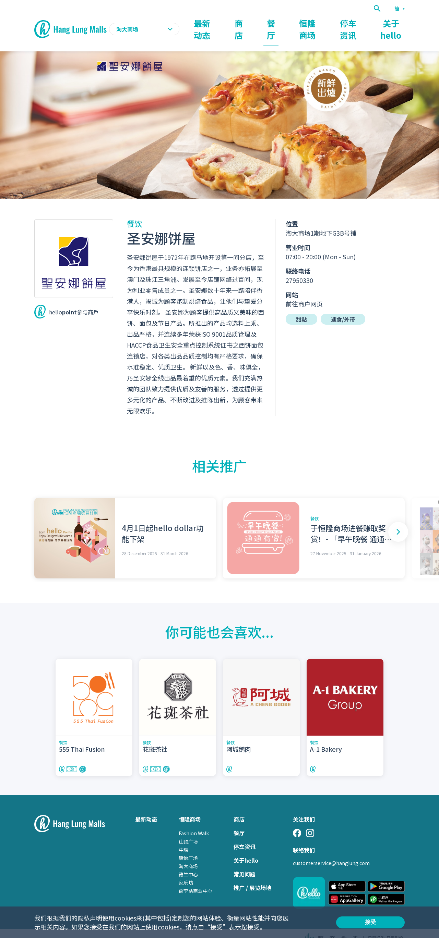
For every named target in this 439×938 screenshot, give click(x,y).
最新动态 (217, 22)
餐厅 (279, 22)
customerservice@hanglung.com (331, 849)
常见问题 (245, 860)
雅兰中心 (188, 861)
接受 (370, 922)
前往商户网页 (304, 290)
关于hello (392, 22)
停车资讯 (352, 22)
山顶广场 (188, 828)
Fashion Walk (194, 819)
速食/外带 (343, 306)
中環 (183, 836)
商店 (251, 22)
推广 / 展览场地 (252, 874)
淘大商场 (188, 852)
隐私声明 (90, 917)
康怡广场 (188, 844)
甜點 (301, 306)
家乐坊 (186, 869)
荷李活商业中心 (195, 877)
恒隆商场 (313, 22)
